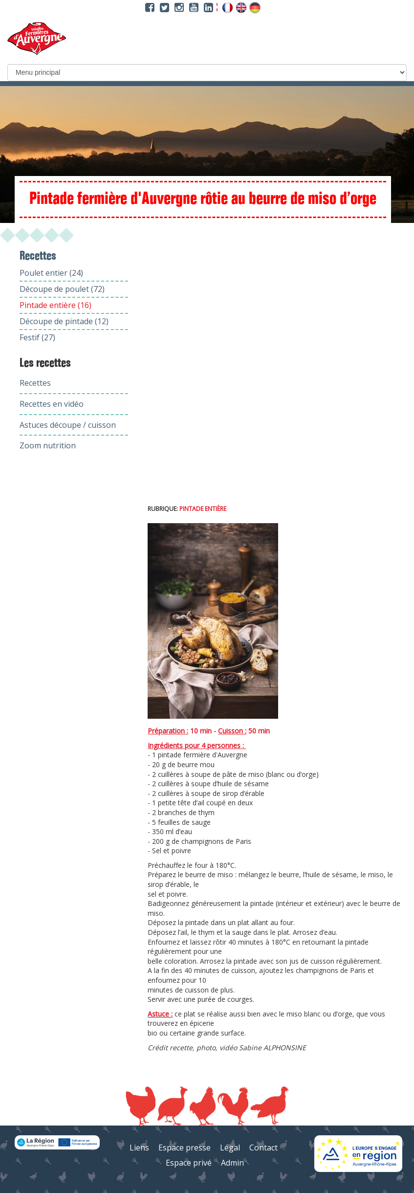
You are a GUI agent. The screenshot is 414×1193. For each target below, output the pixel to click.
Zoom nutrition (48, 445)
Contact (263, 1147)
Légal (230, 1147)
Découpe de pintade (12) (64, 321)
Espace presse (184, 1147)
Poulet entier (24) (51, 272)
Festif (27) (37, 337)
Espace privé (189, 1162)
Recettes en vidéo (52, 403)
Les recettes (45, 363)
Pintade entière (202, 509)
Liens (139, 1147)
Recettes (35, 382)
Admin (232, 1162)
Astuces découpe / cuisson (68, 425)
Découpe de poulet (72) (62, 289)
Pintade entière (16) (55, 305)
